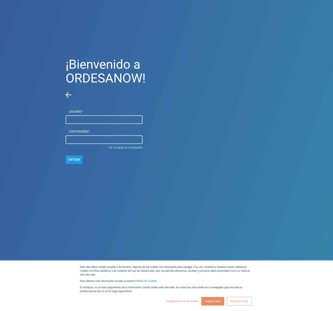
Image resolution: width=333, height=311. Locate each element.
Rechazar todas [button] (239, 301)
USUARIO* (76, 111)
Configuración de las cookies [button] (182, 301)
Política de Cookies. (146, 281)
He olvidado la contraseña (126, 147)
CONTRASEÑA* (79, 131)
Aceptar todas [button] (213, 301)
